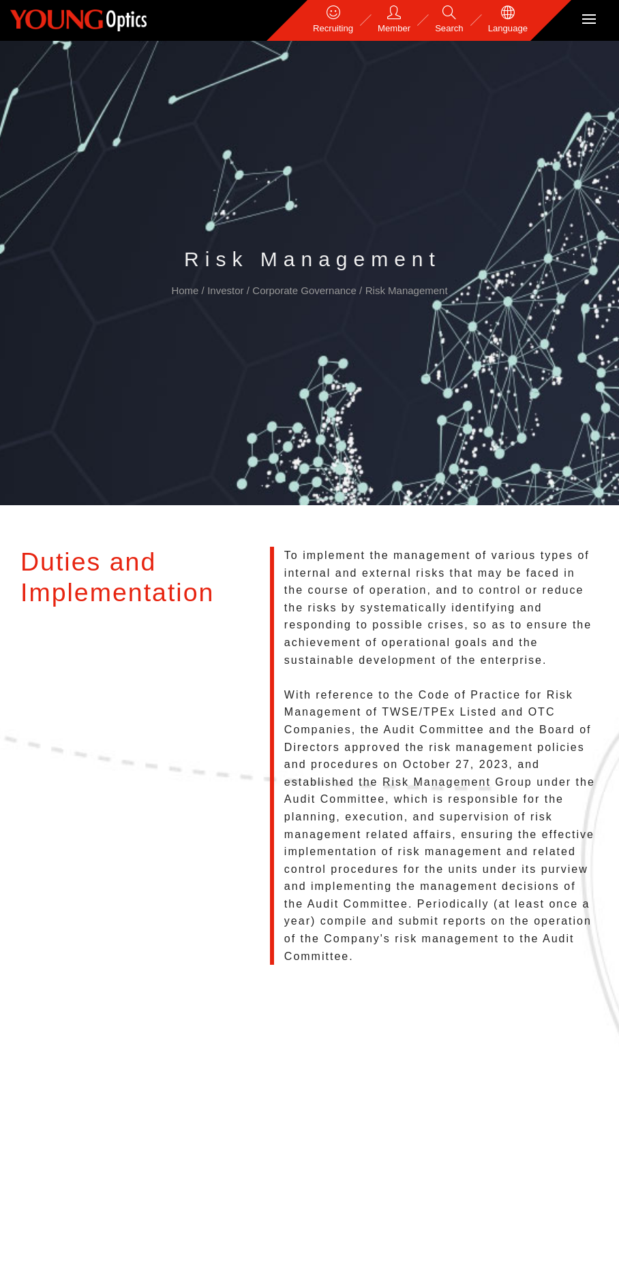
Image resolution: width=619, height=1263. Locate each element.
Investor (227, 290)
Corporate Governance (305, 290)
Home (186, 290)
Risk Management (406, 290)
